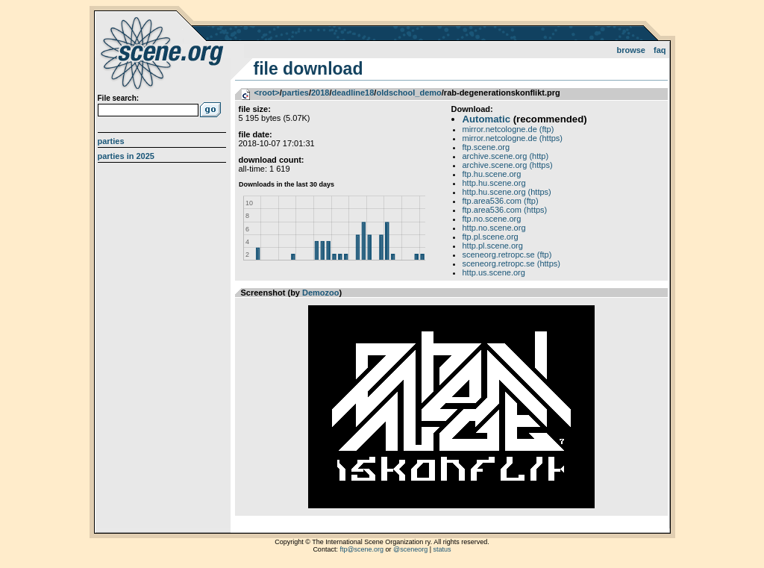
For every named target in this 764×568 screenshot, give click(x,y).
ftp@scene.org (361, 549)
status (442, 549)
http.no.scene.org (494, 227)
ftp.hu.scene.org (492, 173)
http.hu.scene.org (494, 182)
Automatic (486, 119)
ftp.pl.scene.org (491, 236)
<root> (267, 92)
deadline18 (352, 92)
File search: (119, 98)
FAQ (660, 50)
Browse (630, 50)
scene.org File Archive (164, 52)
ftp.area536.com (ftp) (501, 200)
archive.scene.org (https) (508, 164)
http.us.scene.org (494, 272)
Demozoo (320, 292)
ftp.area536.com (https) (505, 209)
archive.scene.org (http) (506, 156)
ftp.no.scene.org (492, 218)
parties (295, 92)
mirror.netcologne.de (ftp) (508, 129)
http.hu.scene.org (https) (507, 191)
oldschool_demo (408, 92)
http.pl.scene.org (493, 245)
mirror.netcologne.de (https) (513, 138)
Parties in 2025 (126, 156)
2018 (320, 92)
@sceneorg (410, 549)
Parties (111, 141)
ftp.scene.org (486, 147)
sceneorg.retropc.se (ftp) (507, 254)
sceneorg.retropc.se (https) (511, 263)
